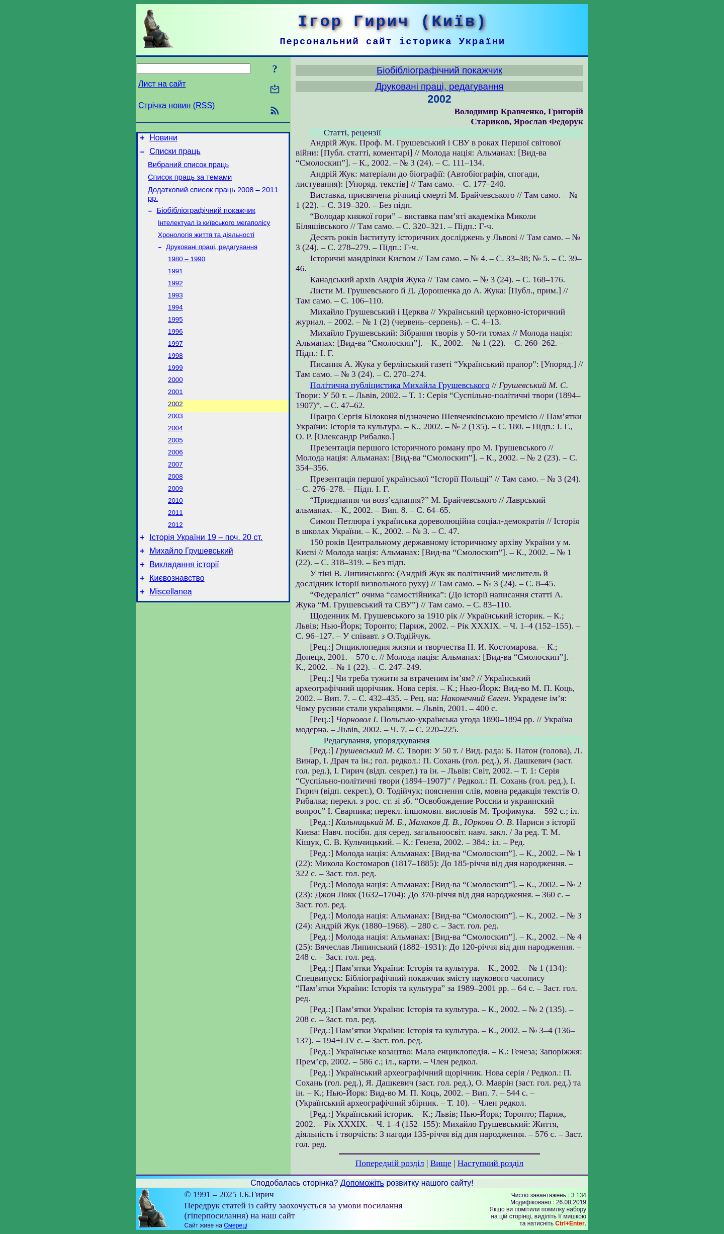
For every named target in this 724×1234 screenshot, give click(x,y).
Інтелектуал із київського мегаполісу (214, 233)
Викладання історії (184, 604)
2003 (175, 442)
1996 (175, 350)
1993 (175, 311)
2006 (175, 481)
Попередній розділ (389, 1163)
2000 (175, 403)
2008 (175, 507)
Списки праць (175, 154)
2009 (175, 520)
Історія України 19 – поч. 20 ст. (205, 574)
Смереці (235, 1225)
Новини (163, 139)
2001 (175, 416)
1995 (175, 337)
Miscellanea (170, 634)
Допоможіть (362, 1183)
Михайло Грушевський (191, 589)
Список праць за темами (190, 183)
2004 (175, 455)
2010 (175, 533)
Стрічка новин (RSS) (176, 105)
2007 (175, 494)
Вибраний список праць (188, 169)
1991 (175, 285)
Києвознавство (176, 619)
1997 (175, 363)
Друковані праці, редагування (211, 259)
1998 (175, 376)
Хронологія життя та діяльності (206, 246)
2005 (175, 468)
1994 (175, 324)
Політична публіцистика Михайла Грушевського (400, 385)
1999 (175, 390)
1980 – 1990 (186, 272)
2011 (175, 547)
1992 (175, 298)
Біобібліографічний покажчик (206, 219)
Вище (440, 1163)
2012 (175, 560)
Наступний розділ (490, 1163)
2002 (175, 429)
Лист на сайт (162, 84)
